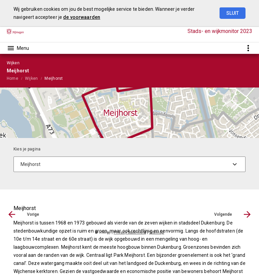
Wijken (31, 78)
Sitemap (156, 232)
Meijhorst (54, 78)
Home (12, 78)
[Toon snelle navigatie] (248, 48)
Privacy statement (130, 232)
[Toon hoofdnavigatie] (18, 48)
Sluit (232, 13)
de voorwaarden (81, 17)
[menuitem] (16, 78)
